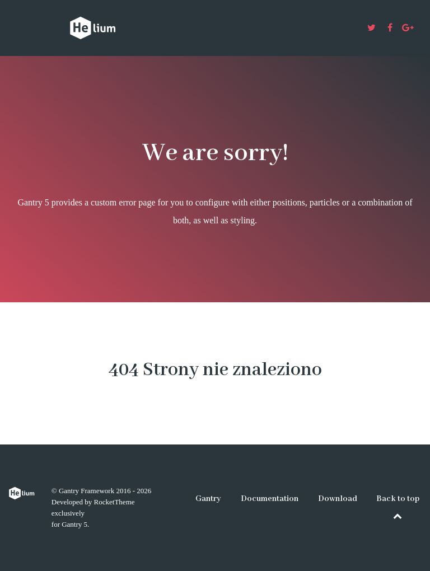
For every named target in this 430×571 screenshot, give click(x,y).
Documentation (269, 499)
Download (337, 499)
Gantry (208, 499)
